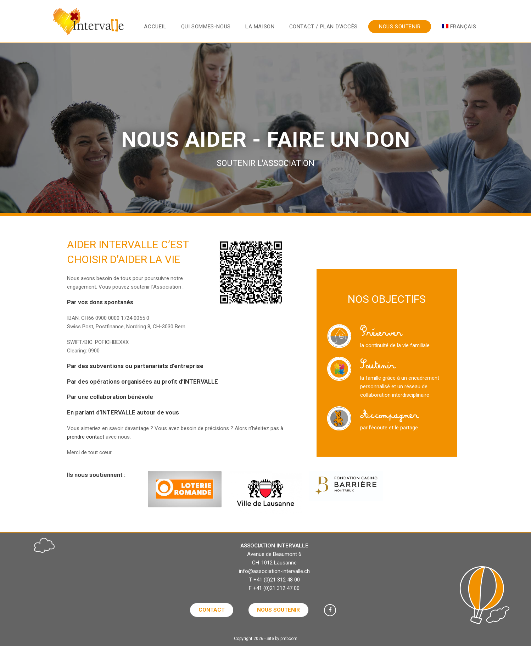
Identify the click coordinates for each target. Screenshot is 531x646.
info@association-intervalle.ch (274, 571)
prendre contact (85, 437)
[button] (211, 610)
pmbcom (288, 638)
